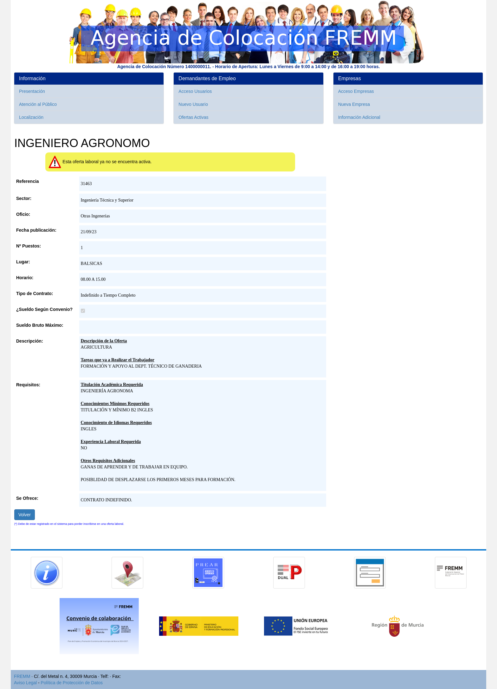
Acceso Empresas (356, 91)
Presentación (32, 91)
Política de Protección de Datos (72, 682)
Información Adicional (359, 117)
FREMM (22, 676)
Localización (31, 117)
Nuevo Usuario (193, 104)
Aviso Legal (25, 682)
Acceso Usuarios (195, 91)
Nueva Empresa (354, 104)
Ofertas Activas (193, 117)
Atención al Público (38, 104)
